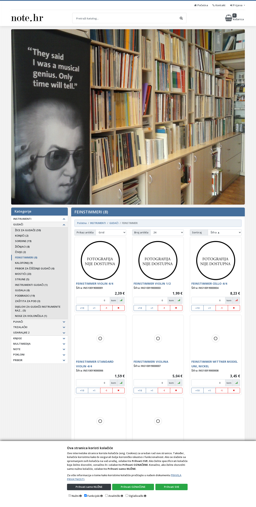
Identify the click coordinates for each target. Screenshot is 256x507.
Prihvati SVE (171, 487)
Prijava (236, 5)
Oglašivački (136, 496)
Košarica (234, 18)
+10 (82, 307)
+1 (94, 307)
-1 (106, 307)
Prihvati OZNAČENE (133, 487)
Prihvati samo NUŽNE (89, 487)
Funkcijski (93, 496)
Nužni (75, 496)
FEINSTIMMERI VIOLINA (151, 361)
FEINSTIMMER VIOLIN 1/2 (152, 283)
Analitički (114, 496)
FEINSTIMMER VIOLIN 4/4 (94, 283)
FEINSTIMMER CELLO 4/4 (209, 283)
